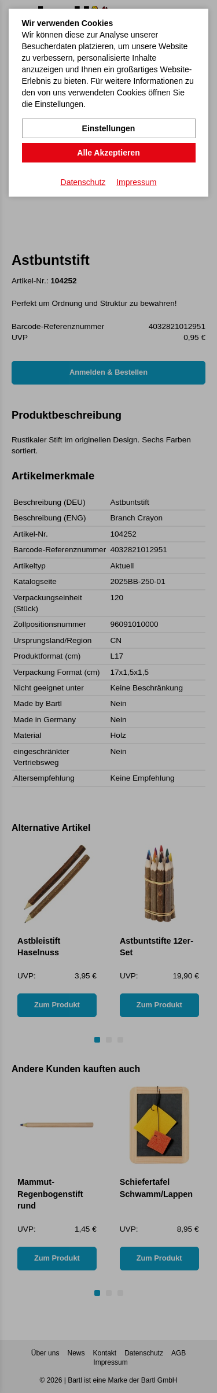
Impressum (136, 182)
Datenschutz (83, 182)
